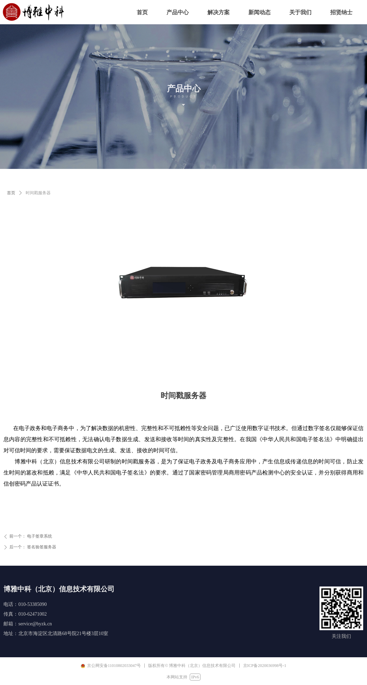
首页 (11, 192)
